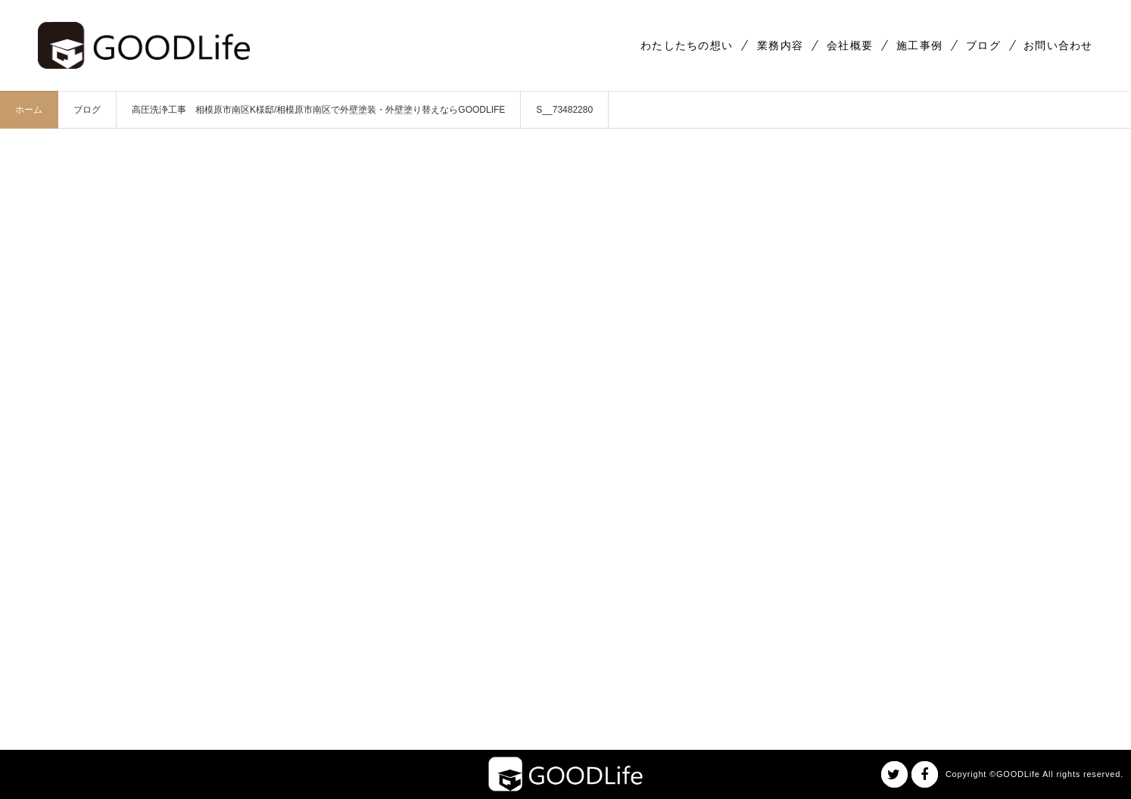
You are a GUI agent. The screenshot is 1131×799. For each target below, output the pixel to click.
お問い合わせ (1058, 45)
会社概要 (850, 45)
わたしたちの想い (686, 45)
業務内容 (780, 45)
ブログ (983, 45)
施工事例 (919, 45)
